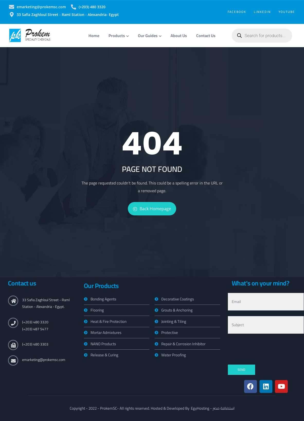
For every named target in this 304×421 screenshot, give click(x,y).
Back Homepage (152, 209)
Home (93, 35)
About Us (179, 35)
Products (119, 35)
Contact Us (206, 35)
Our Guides (149, 35)
